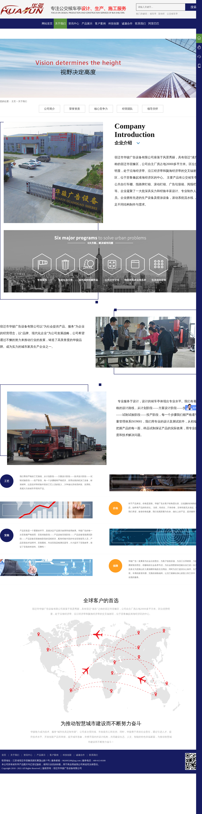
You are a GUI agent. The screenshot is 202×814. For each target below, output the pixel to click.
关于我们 (60, 23)
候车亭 (153, 13)
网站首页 (47, 23)
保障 (115, 566)
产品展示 (87, 23)
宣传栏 (161, 13)
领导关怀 (152, 108)
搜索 (194, 7)
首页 (4, 755)
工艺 (6, 481)
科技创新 (113, 23)
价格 (115, 508)
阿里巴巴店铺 (153, 28)
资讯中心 (73, 23)
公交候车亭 (172, 13)
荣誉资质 (74, 108)
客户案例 (100, 23)
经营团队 (127, 108)
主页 (13, 101)
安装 (6, 535)
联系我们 (140, 23)
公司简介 (49, 108)
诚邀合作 (127, 23)
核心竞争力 (101, 108)
